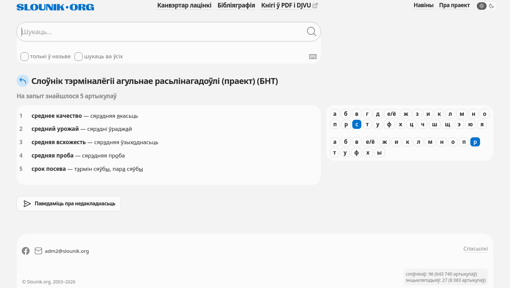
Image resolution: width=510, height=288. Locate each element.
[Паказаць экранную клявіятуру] (313, 57)
